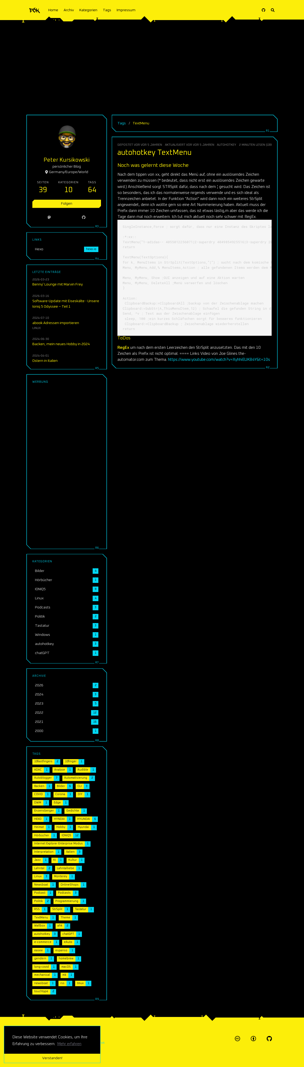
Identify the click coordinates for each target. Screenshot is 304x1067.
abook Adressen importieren (55, 323)
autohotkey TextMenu (154, 152)
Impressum (126, 10)
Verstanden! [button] (52, 1058)
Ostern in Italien (45, 361)
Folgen (66, 203)
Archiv (69, 10)
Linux (36, 328)
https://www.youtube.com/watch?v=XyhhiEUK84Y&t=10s (219, 360)
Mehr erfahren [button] (69, 1044)
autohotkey (226, 144)
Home (53, 10)
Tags (107, 10)
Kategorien (88, 10)
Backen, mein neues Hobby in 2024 (61, 344)
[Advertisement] (152, 65)
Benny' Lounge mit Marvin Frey (57, 284)
